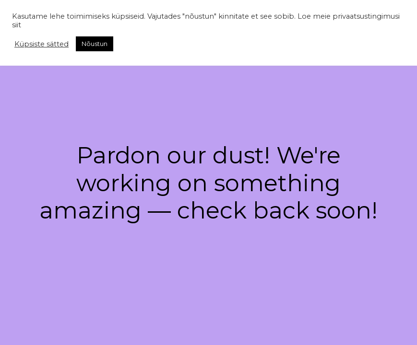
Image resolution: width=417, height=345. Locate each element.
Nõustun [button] (94, 43)
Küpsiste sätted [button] (41, 44)
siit (16, 25)
